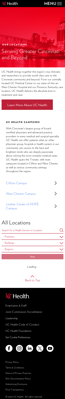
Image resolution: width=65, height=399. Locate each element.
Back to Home (12, 62)
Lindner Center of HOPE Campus (22, 206)
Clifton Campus (16, 183)
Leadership (12, 318)
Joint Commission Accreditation (24, 311)
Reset (32, 256)
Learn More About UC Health (27, 105)
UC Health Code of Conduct (22, 324)
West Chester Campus (21, 193)
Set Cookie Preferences (18, 337)
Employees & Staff (16, 305)
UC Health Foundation (18, 330)
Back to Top (32, 280)
